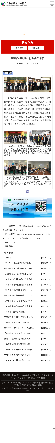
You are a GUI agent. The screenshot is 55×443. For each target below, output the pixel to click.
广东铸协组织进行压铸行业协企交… (19, 350)
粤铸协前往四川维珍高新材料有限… (19, 268)
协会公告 (19, 48)
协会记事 (35, 48)
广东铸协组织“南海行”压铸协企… (18, 322)
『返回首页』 (8, 246)
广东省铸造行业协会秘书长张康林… (19, 285)
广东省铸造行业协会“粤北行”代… (18, 360)
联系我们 (41, 378)
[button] (24, 34)
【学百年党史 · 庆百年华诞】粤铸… (19, 301)
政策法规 (45, 375)
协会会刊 (21, 378)
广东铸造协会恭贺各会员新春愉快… (19, 306)
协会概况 (16, 375)
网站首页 (6, 375)
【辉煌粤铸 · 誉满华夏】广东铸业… (19, 333)
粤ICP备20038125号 (32, 388)
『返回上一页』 (9, 242)
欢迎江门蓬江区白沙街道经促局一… (19, 339)
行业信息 (35, 375)
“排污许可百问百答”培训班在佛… (18, 263)
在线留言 (31, 378)
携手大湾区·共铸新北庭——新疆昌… (19, 328)
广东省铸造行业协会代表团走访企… (19, 317)
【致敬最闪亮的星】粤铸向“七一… (18, 290)
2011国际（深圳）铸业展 (14, 312)
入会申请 (8, 258)
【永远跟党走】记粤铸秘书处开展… (19, 274)
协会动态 (26, 375)
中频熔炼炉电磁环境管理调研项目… (19, 344)
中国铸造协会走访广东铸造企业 (17, 355)
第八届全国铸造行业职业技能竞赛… (19, 295)
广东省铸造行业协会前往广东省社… (19, 279)
